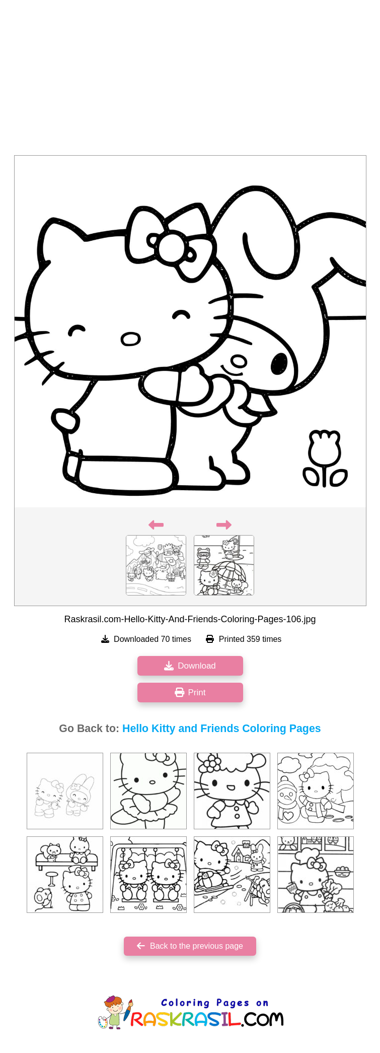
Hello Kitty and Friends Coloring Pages (221, 728)
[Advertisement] (190, 80)
